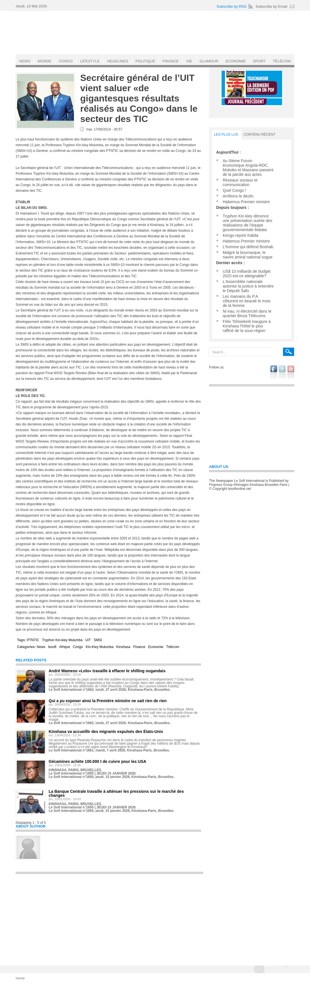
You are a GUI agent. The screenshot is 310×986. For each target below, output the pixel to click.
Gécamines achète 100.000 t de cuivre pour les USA (97, 761)
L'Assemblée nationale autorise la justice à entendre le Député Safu (248, 286)
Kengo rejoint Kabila (240, 235)
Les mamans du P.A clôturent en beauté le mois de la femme (246, 301)
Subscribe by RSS (231, 6)
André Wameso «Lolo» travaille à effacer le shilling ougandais (107, 671)
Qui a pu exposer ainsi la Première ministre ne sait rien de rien (108, 700)
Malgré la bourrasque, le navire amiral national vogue (247, 254)
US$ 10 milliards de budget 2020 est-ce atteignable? (246, 273)
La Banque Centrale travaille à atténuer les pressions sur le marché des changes (116, 793)
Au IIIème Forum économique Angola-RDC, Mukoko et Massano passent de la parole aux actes (248, 167)
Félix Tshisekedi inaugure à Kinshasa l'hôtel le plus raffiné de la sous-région (247, 326)
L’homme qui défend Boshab (248, 247)
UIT (88, 640)
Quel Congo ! (234, 190)
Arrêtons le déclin (238, 196)
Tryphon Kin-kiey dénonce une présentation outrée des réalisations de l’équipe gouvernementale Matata (247, 223)
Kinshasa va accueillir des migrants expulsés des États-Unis (106, 731)
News (41, 647)
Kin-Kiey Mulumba (99, 647)
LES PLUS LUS (226, 135)
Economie (155, 647)
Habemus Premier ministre (246, 201)
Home (20, 978)
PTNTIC (33, 640)
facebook (273, 371)
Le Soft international (155, 32)
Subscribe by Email (271, 6)
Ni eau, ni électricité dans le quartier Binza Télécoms (247, 313)
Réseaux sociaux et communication (240, 182)
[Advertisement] (109, 917)
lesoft (52, 647)
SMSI (98, 640)
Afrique (64, 647)
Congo (78, 647)
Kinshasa (123, 647)
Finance (139, 647)
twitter (282, 371)
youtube (290, 371)
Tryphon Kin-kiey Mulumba (62, 640)
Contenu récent (259, 135)
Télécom (172, 647)
